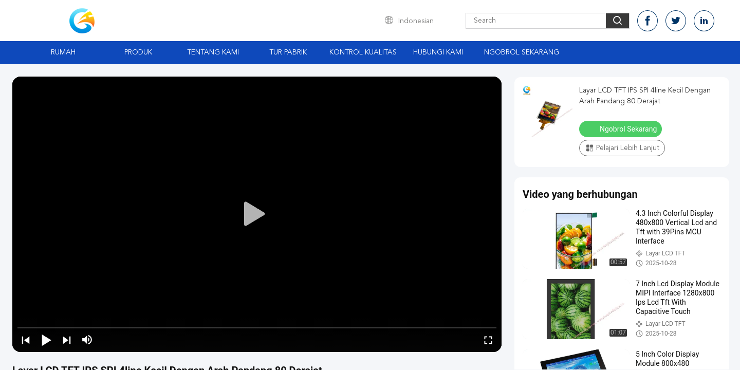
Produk (138, 52)
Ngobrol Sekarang (521, 52)
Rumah (63, 52)
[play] (257, 214)
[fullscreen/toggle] (488, 339)
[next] (67, 339)
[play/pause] (46, 339)
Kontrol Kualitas (363, 52)
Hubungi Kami (438, 52)
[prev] (25, 339)
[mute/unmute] (87, 339)
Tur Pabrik (288, 52)
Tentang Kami (213, 52)
